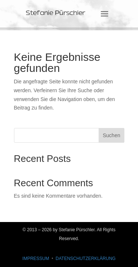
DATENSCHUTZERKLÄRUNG (86, 258)
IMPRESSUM (35, 258)
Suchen (111, 135)
